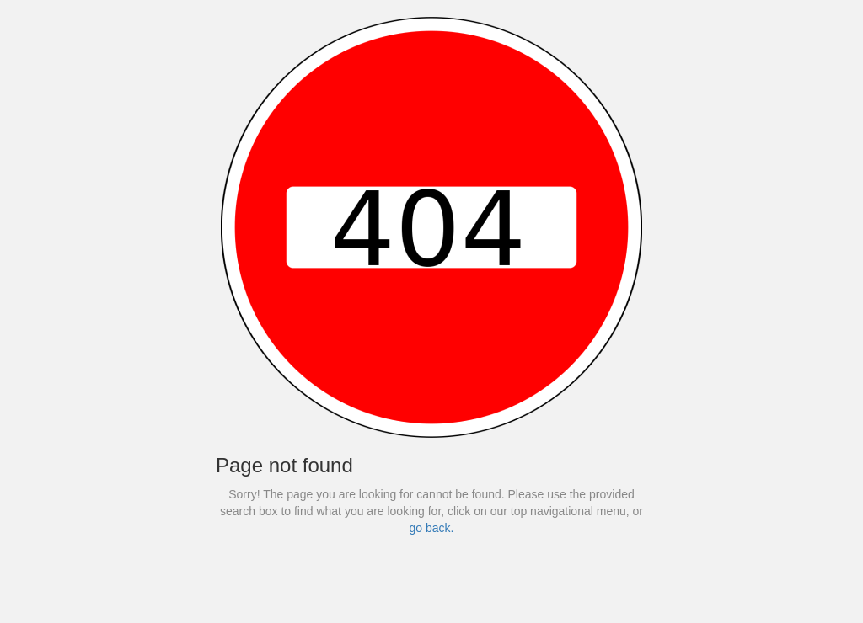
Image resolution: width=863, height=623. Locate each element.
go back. (432, 528)
